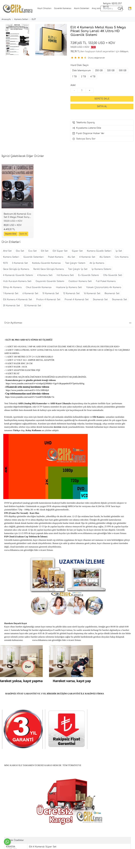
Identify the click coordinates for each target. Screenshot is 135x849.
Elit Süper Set (60, 251)
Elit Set (44, 251)
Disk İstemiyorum (81, 70)
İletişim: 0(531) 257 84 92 (112, 5)
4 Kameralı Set (87, 257)
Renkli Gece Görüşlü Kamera (48, 269)
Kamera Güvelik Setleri (99, 251)
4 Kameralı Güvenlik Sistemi (18, 275)
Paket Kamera (55, 257)
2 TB (83, 76)
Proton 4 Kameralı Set (48, 299)
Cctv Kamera (121, 257)
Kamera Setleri (11, 257)
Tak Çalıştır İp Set (77, 269)
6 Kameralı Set (30, 293)
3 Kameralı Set (20, 263)
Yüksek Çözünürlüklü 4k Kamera (103, 287)
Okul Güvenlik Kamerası (39, 287)
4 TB (92, 76)
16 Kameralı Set (92, 293)
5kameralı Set (119, 299)
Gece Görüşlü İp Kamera (16, 269)
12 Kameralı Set (71, 293)
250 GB (99, 70)
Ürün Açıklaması (67, 323)
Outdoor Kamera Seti (80, 281)
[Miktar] (82, 90)
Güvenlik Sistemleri (33, 257)
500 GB (122, 70)
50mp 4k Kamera (12, 287)
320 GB (110, 70)
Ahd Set (7, 251)
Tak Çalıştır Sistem (75, 263)
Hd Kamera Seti (65, 275)
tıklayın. (124, 51)
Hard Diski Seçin (80, 65)
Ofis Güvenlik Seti (112, 275)
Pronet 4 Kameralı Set (77, 299)
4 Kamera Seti (44, 275)
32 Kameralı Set (32, 305)
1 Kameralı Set (10, 293)
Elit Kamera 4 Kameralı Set (17, 299)
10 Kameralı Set (50, 293)
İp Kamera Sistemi (101, 269)
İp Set (119, 251)
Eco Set (32, 251)
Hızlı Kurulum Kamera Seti (17, 281)
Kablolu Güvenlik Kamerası (46, 263)
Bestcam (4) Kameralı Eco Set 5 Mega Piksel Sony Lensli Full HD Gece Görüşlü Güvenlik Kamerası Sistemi (17, 216)
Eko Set (20, 251)
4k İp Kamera (97, 263)
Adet (73, 85)
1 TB (74, 76)
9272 (5, 263)
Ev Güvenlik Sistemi (88, 275)
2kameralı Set (100, 299)
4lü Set (71, 257)
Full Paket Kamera (106, 281)
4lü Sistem (104, 257)
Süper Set (77, 251)
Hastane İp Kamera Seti (69, 287)
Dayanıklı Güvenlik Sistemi (50, 281)
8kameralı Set (112, 293)
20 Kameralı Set (11, 305)
